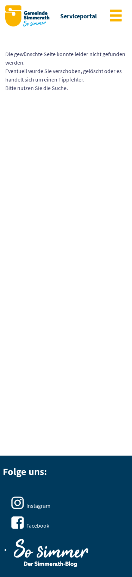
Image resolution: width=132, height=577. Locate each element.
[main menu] (116, 16)
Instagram (38, 505)
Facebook (37, 525)
